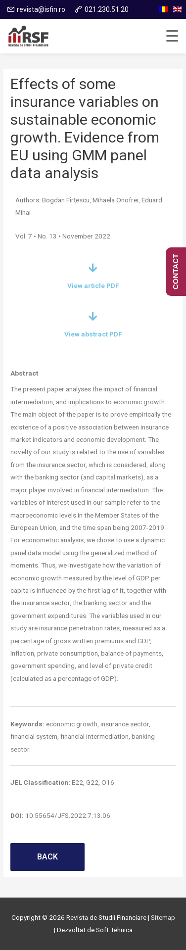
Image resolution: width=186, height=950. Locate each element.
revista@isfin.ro (41, 9)
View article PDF (93, 285)
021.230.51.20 (107, 9)
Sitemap (163, 917)
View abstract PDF (93, 334)
